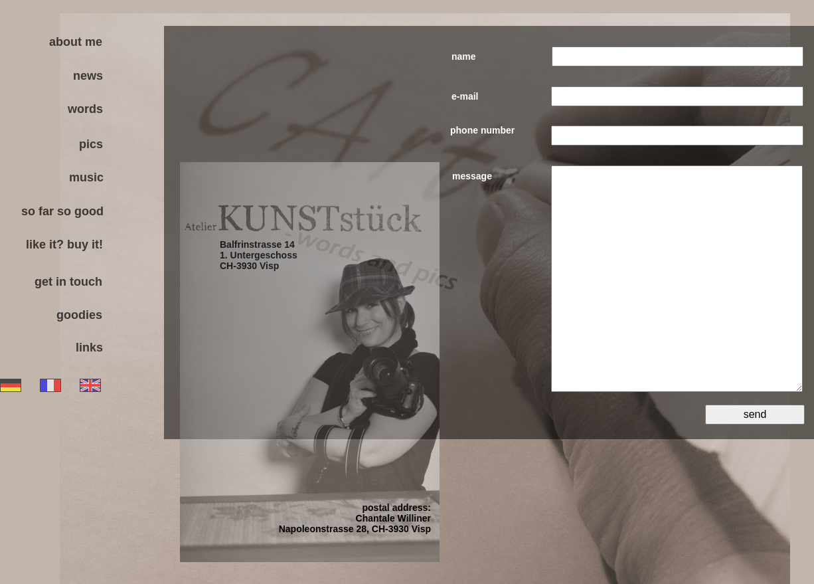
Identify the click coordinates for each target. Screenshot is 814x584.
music (86, 177)
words (85, 109)
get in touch (68, 281)
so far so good (62, 211)
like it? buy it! (64, 244)
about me (75, 42)
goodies (79, 315)
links (89, 347)
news (88, 75)
